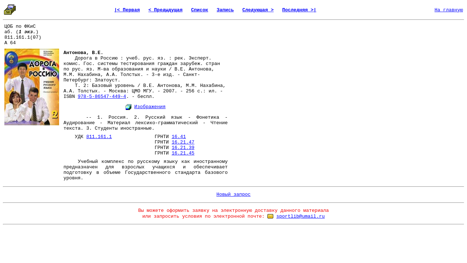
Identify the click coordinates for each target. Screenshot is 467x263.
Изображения (150, 107)
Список (199, 10)
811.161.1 (99, 137)
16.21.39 (182, 147)
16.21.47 (182, 142)
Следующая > (258, 10)
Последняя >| (299, 10)
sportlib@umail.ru (300, 216)
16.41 (178, 137)
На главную (449, 10)
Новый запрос (233, 194)
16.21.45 (182, 153)
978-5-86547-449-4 (102, 96)
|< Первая (127, 10)
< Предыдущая (165, 10)
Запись (225, 10)
